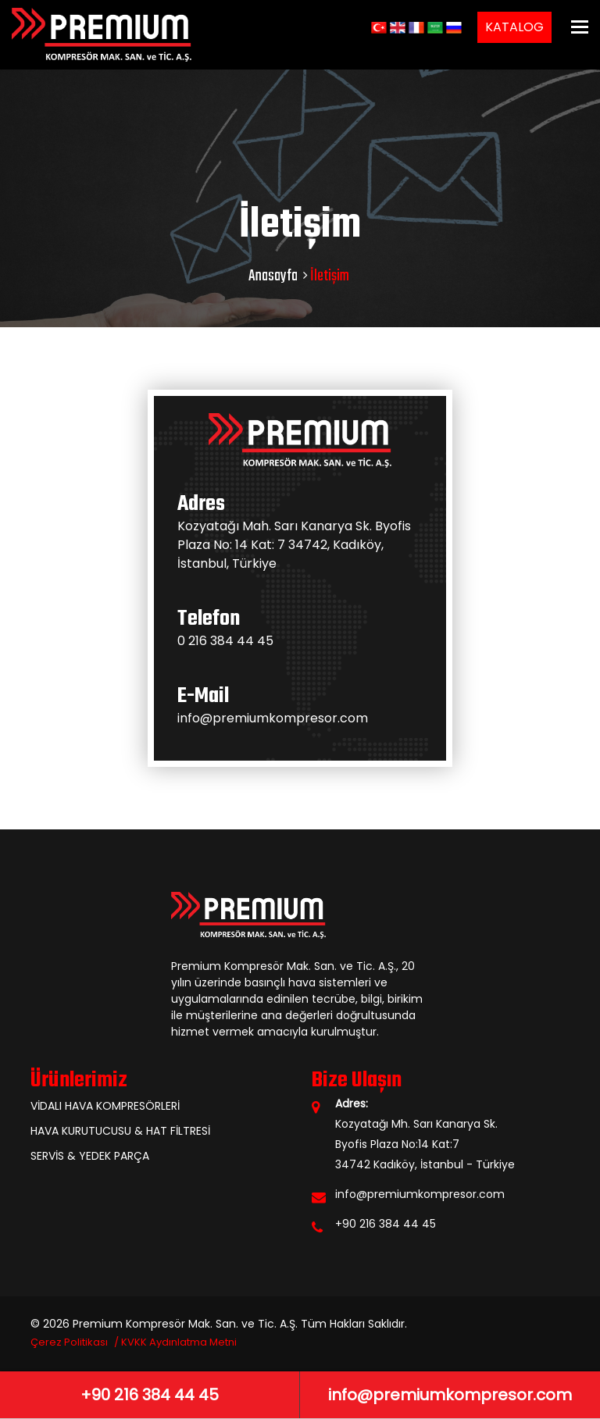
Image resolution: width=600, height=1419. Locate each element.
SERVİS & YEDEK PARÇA (89, 1156)
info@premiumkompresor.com (272, 718)
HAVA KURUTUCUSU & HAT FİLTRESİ (120, 1131)
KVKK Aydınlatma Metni (179, 1342)
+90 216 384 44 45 (385, 1224)
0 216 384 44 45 (225, 641)
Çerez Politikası (69, 1342)
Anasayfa (273, 276)
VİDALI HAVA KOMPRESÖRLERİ (105, 1106)
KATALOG (514, 27)
